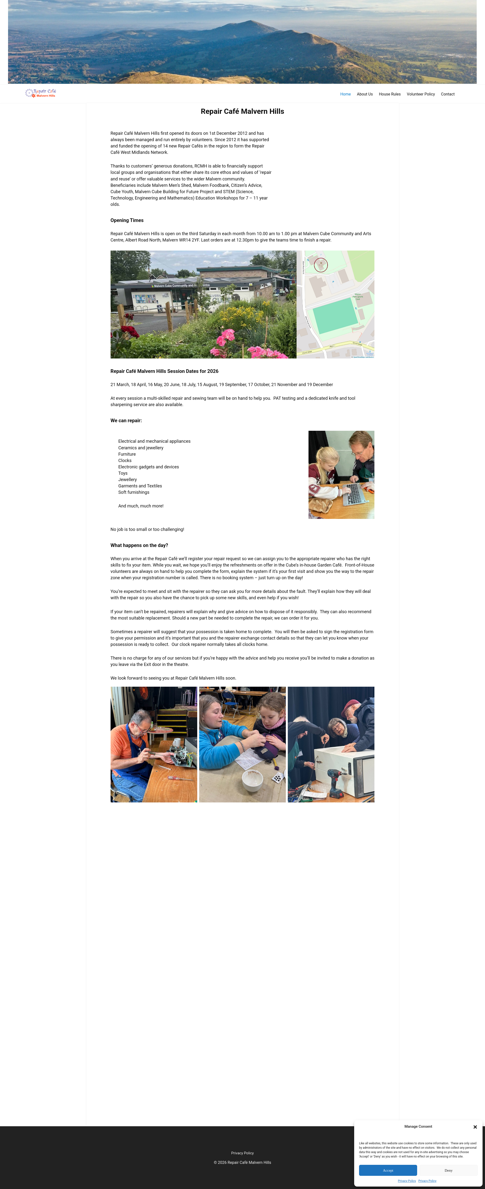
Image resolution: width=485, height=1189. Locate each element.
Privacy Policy (407, 1181)
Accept (388, 1170)
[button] (475, 1126)
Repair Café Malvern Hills (242, 111)
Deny (449, 1170)
